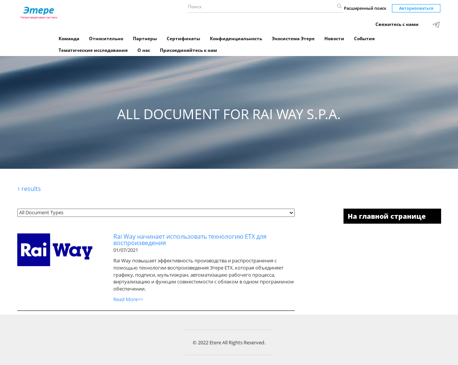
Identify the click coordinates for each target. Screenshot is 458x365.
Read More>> (128, 299)
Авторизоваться (416, 8)
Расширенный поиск (365, 8)
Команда (69, 38)
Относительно (106, 38)
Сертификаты (183, 38)
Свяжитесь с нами (397, 24)
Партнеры (145, 38)
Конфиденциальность (236, 38)
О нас (143, 50)
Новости (334, 38)
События (364, 38)
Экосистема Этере (293, 38)
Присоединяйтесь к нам (188, 50)
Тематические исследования (93, 50)
